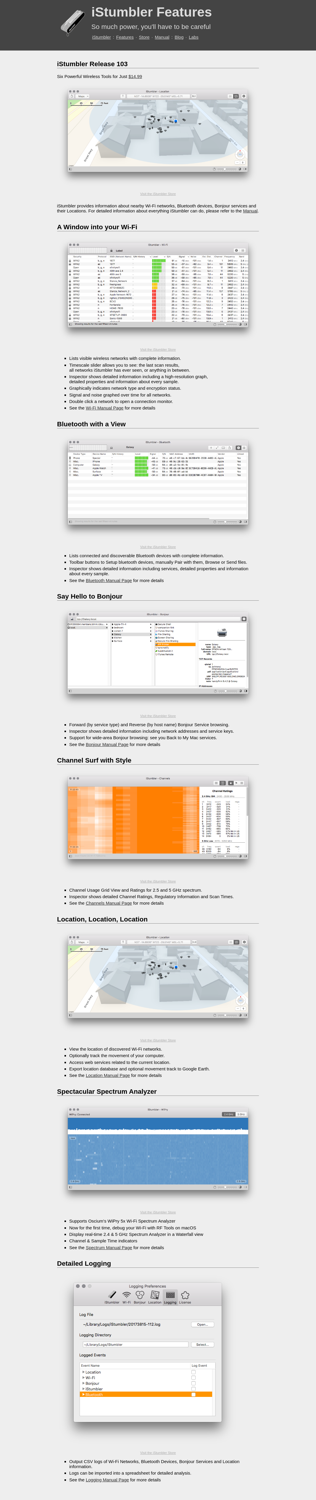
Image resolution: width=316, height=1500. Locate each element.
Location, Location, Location (102, 919)
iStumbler (101, 37)
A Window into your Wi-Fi (97, 227)
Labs (194, 37)
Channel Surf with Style (94, 760)
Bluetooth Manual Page (109, 580)
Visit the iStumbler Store (158, 194)
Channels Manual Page (109, 903)
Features (125, 37)
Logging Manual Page (107, 1479)
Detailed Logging (84, 1263)
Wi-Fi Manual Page (105, 407)
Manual (162, 37)
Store (144, 37)
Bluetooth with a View (91, 424)
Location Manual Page (108, 1075)
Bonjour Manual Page (107, 744)
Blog (179, 37)
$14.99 (135, 76)
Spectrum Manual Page (109, 1247)
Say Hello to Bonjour (89, 596)
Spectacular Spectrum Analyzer (107, 1091)
